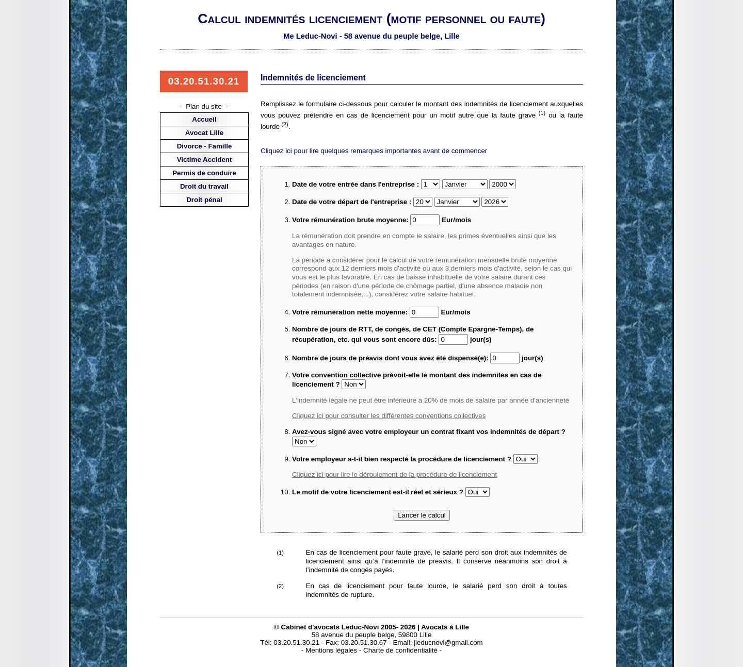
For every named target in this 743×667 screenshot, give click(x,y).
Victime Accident (204, 159)
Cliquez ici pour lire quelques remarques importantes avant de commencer (374, 151)
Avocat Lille (204, 133)
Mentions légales (331, 650)
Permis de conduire (204, 173)
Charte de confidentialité (400, 650)
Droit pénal (204, 200)
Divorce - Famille (204, 146)
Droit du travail (204, 186)
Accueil (204, 119)
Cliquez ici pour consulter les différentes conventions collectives (389, 416)
